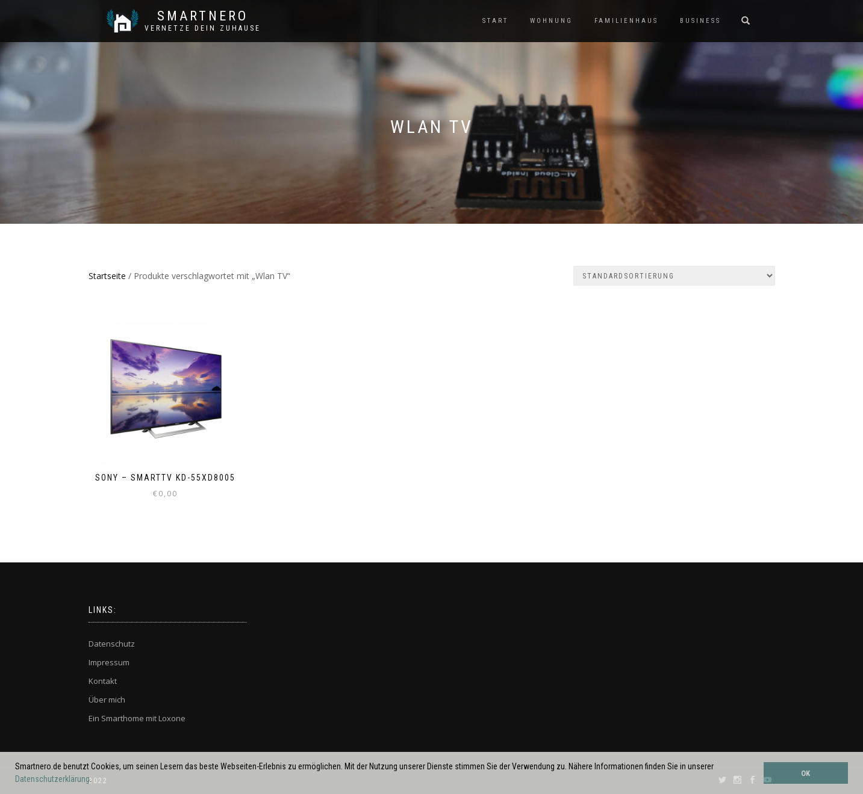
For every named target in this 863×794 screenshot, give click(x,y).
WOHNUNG (551, 21)
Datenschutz (112, 643)
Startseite (107, 276)
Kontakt (103, 681)
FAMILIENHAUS (626, 21)
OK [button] (805, 773)
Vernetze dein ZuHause (203, 28)
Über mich (107, 699)
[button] (95, 780)
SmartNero (202, 16)
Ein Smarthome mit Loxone (137, 718)
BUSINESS (700, 21)
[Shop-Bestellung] (674, 276)
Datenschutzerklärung (52, 779)
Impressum (109, 662)
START (495, 21)
